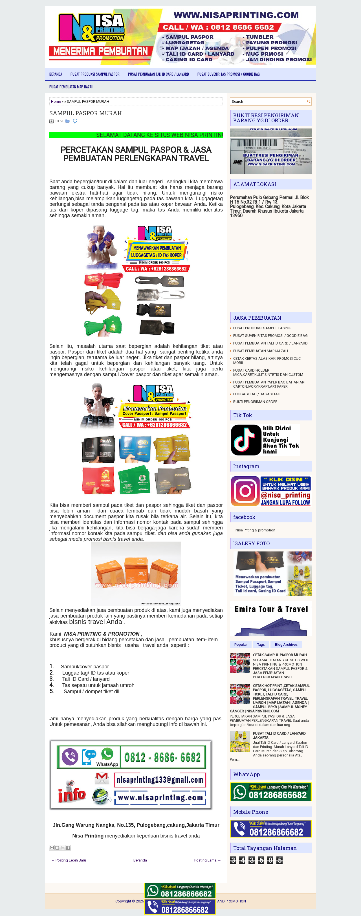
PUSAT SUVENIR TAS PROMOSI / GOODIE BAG (228, 74)
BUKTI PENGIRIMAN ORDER (255, 402)
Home (56, 101)
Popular (240, 645)
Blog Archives (286, 645)
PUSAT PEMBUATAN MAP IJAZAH (71, 87)
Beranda (55, 74)
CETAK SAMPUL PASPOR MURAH (280, 655)
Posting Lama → (207, 860)
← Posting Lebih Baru (68, 860)
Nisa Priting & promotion (255, 530)
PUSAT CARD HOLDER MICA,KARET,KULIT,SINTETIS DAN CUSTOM (268, 372)
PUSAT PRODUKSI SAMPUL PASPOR (95, 74)
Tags (261, 645)
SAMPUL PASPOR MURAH (85, 113)
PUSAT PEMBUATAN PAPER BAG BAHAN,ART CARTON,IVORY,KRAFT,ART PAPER (269, 384)
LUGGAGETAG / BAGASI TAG (256, 394)
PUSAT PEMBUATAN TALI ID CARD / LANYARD (158, 74)
